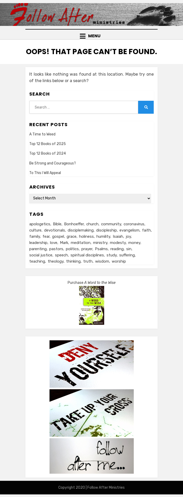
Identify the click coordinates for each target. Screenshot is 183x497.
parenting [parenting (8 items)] (38, 249)
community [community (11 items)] (111, 224)
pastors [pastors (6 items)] (56, 249)
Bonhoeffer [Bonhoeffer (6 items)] (74, 224)
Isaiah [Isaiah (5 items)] (118, 236)
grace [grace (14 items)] (71, 236)
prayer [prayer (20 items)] (86, 249)
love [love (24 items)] (53, 242)
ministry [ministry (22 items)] (100, 242)
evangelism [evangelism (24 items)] (129, 230)
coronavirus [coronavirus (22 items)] (134, 224)
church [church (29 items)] (92, 224)
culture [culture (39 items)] (35, 230)
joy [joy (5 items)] (128, 236)
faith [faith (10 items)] (146, 230)
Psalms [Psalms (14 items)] (101, 249)
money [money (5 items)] (134, 242)
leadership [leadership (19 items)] (38, 242)
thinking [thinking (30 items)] (73, 261)
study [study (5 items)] (112, 255)
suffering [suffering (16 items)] (127, 255)
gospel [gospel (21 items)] (58, 236)
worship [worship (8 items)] (119, 261)
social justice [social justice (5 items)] (40, 255)
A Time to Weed (42, 134)
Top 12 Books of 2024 (47, 153)
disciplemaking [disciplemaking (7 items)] (81, 230)
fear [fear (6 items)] (46, 236)
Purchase (92, 282)
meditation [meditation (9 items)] (80, 242)
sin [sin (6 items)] (128, 249)
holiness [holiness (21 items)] (86, 236)
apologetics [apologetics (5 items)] (39, 224)
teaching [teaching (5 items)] (37, 261)
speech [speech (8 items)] (61, 255)
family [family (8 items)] (34, 236)
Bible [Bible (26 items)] (57, 224)
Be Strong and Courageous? (52, 163)
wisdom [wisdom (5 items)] (102, 261)
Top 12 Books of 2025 (47, 144)
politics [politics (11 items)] (72, 249)
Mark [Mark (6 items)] (64, 242)
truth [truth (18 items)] (88, 261)
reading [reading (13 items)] (117, 249)
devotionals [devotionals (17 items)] (54, 230)
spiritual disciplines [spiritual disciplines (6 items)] (87, 255)
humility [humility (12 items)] (103, 236)
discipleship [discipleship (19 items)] (106, 230)
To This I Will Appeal (45, 173)
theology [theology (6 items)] (56, 261)
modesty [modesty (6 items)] (118, 242)
